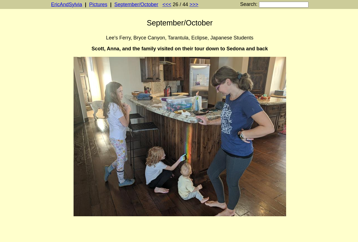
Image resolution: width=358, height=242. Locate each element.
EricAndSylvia (66, 4)
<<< (166, 4)
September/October (136, 4)
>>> (193, 4)
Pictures (98, 4)
